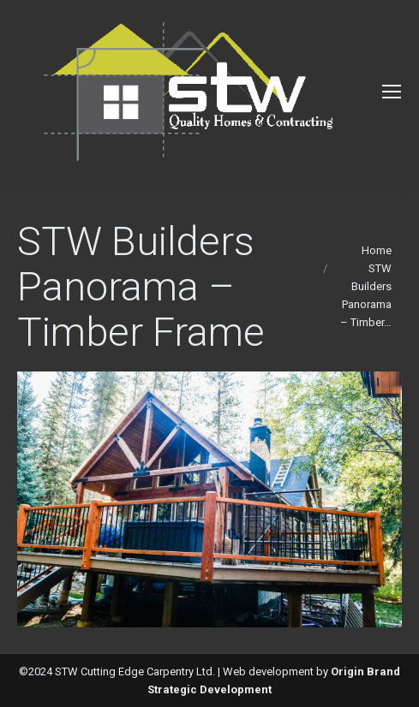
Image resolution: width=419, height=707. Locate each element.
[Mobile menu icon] (391, 91)
